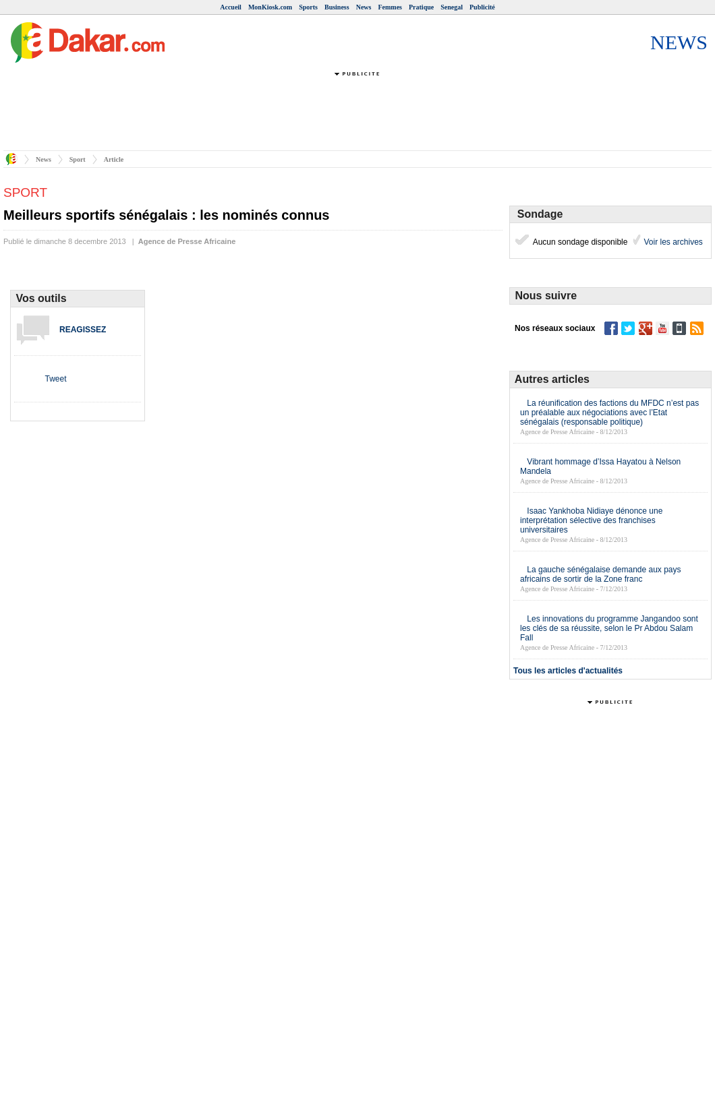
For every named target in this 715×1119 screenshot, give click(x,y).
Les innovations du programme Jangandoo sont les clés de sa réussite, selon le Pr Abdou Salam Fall (609, 628)
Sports (308, 7)
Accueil (230, 7)
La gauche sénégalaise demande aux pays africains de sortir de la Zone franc (600, 574)
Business (336, 7)
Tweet (55, 379)
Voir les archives (672, 242)
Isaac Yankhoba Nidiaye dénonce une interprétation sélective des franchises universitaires (591, 520)
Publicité (482, 7)
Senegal (451, 7)
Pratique (421, 7)
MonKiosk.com (270, 7)
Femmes (390, 7)
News (364, 7)
